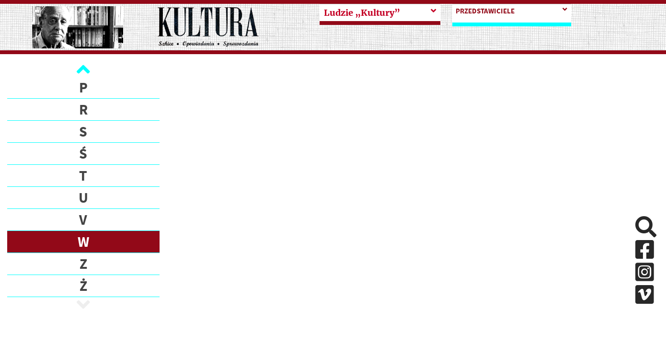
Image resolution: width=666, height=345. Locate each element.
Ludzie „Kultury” (362, 12)
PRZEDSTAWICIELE (485, 10)
